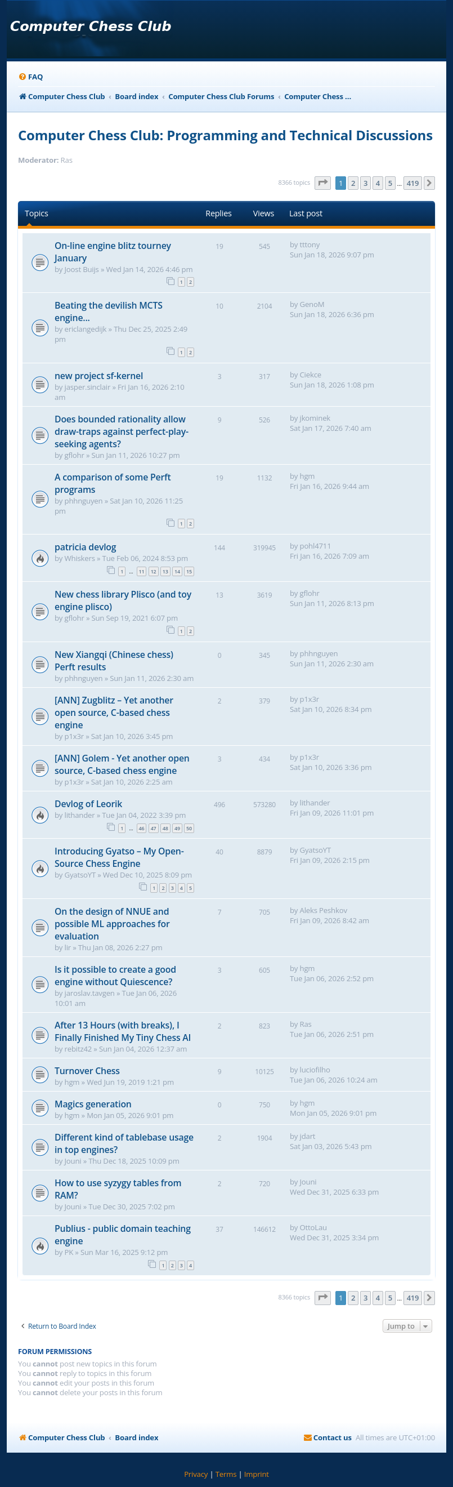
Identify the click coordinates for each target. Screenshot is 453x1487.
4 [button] (378, 183)
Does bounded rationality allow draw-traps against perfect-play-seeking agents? (122, 431)
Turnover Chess (87, 1071)
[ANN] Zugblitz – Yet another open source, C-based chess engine (114, 712)
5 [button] (390, 183)
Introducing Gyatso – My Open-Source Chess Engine (119, 857)
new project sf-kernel (99, 375)
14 (177, 571)
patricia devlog (85, 547)
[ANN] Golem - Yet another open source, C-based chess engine (122, 764)
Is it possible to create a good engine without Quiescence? (115, 975)
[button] (323, 183)
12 (153, 571)
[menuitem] (30, 77)
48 (165, 828)
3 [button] (365, 183)
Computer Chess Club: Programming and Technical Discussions (225, 135)
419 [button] (413, 183)
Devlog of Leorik (88, 804)
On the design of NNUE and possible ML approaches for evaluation (112, 923)
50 (189, 828)
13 (165, 571)
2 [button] (353, 183)
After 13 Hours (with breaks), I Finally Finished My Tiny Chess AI (123, 1031)
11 (142, 571)
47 (153, 828)
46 (142, 828)
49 (177, 828)
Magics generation (93, 1104)
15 (189, 571)
